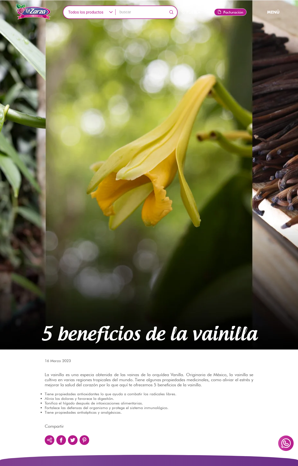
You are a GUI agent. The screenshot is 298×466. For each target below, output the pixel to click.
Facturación (230, 12)
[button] (111, 12)
